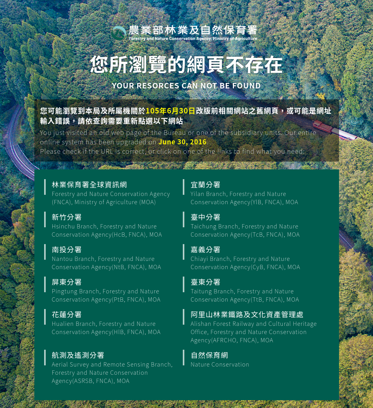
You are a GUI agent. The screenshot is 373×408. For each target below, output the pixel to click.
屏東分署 (116, 290)
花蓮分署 (116, 322)
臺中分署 (255, 225)
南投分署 (116, 257)
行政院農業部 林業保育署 (184, 32)
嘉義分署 (255, 257)
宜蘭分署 (255, 192)
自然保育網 (255, 359)
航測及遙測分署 (116, 367)
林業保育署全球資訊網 (116, 192)
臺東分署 (255, 290)
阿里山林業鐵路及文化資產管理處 (255, 326)
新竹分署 (116, 225)
